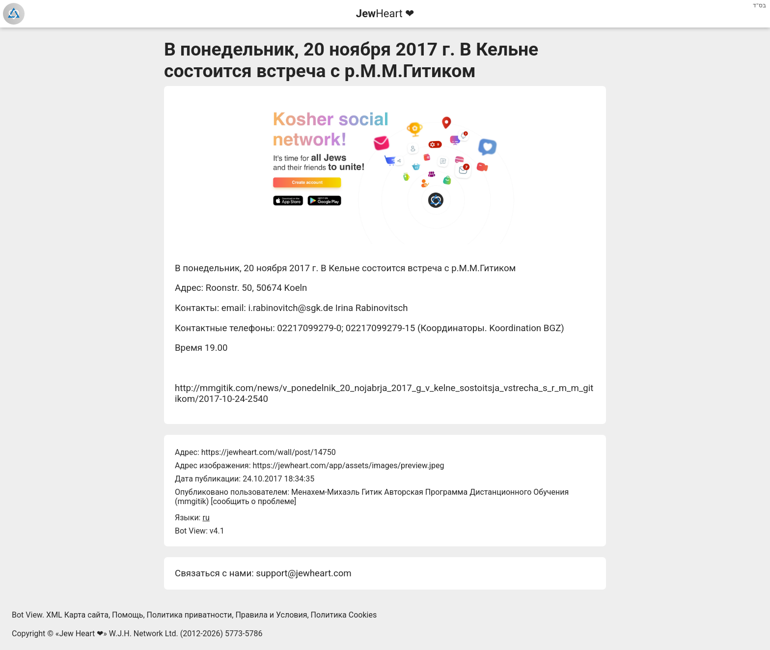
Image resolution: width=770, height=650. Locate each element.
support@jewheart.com (303, 573)
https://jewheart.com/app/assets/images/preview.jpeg (348, 465)
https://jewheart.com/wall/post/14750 (268, 452)
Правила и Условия (271, 615)
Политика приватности (189, 615)
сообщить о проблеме (253, 501)
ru (205, 517)
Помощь (127, 615)
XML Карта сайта (77, 615)
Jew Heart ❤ (81, 633)
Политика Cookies (344, 615)
